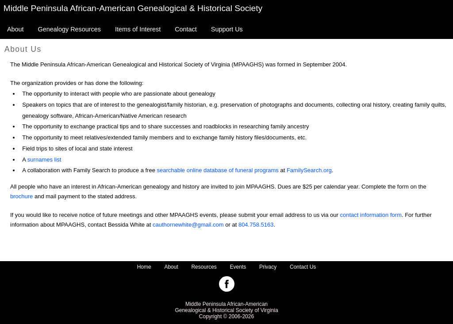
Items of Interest (138, 29)
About (15, 29)
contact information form (370, 215)
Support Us (227, 29)
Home (144, 267)
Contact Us (303, 267)
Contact (186, 29)
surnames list (44, 159)
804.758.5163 (256, 224)
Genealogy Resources (69, 29)
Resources (203, 267)
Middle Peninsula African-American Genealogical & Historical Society (133, 8)
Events (238, 267)
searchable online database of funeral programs (218, 170)
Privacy (267, 267)
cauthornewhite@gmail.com (188, 224)
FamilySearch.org (309, 170)
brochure (21, 196)
